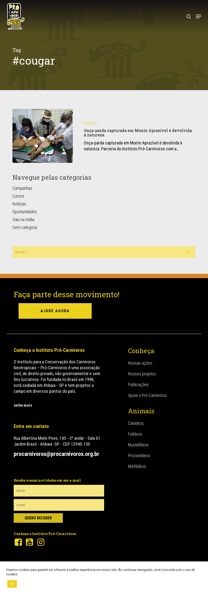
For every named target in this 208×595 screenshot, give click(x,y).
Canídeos (136, 423)
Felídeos (135, 434)
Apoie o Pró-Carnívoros (147, 395)
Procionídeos (139, 455)
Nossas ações (140, 363)
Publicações (138, 384)
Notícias (91, 122)
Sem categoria (24, 227)
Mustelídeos (138, 444)
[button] (198, 16)
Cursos (18, 196)
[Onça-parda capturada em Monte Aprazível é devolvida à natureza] (42, 136)
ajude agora (55, 311)
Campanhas (22, 188)
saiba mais (23, 405)
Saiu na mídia (23, 219)
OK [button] (12, 584)
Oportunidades (24, 211)
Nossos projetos (142, 373)
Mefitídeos (137, 466)
